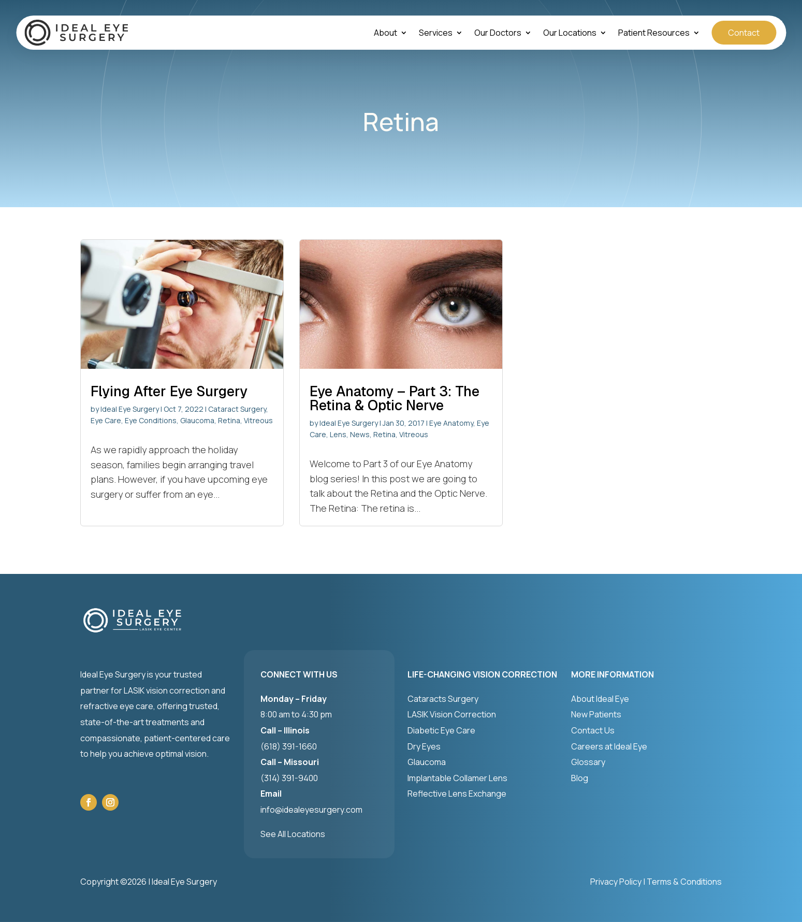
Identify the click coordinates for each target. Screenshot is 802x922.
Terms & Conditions (684, 881)
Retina (229, 420)
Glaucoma (197, 420)
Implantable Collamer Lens (457, 778)
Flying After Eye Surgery (169, 391)
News (360, 434)
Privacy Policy (615, 881)
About (385, 33)
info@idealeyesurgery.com (311, 809)
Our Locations (569, 33)
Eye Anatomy (451, 423)
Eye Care (106, 420)
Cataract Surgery (237, 409)
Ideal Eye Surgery (129, 409)
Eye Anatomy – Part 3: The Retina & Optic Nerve (394, 398)
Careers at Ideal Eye (609, 746)
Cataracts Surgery (442, 698)
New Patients (596, 714)
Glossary (588, 762)
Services (436, 33)
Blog (579, 778)
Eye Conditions (151, 420)
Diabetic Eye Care (441, 730)
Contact (744, 32)
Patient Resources (654, 33)
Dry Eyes (424, 746)
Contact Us (593, 730)
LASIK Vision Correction (451, 714)
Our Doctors (497, 33)
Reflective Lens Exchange (456, 793)
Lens (338, 434)
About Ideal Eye (600, 698)
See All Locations (292, 834)
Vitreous (258, 420)
